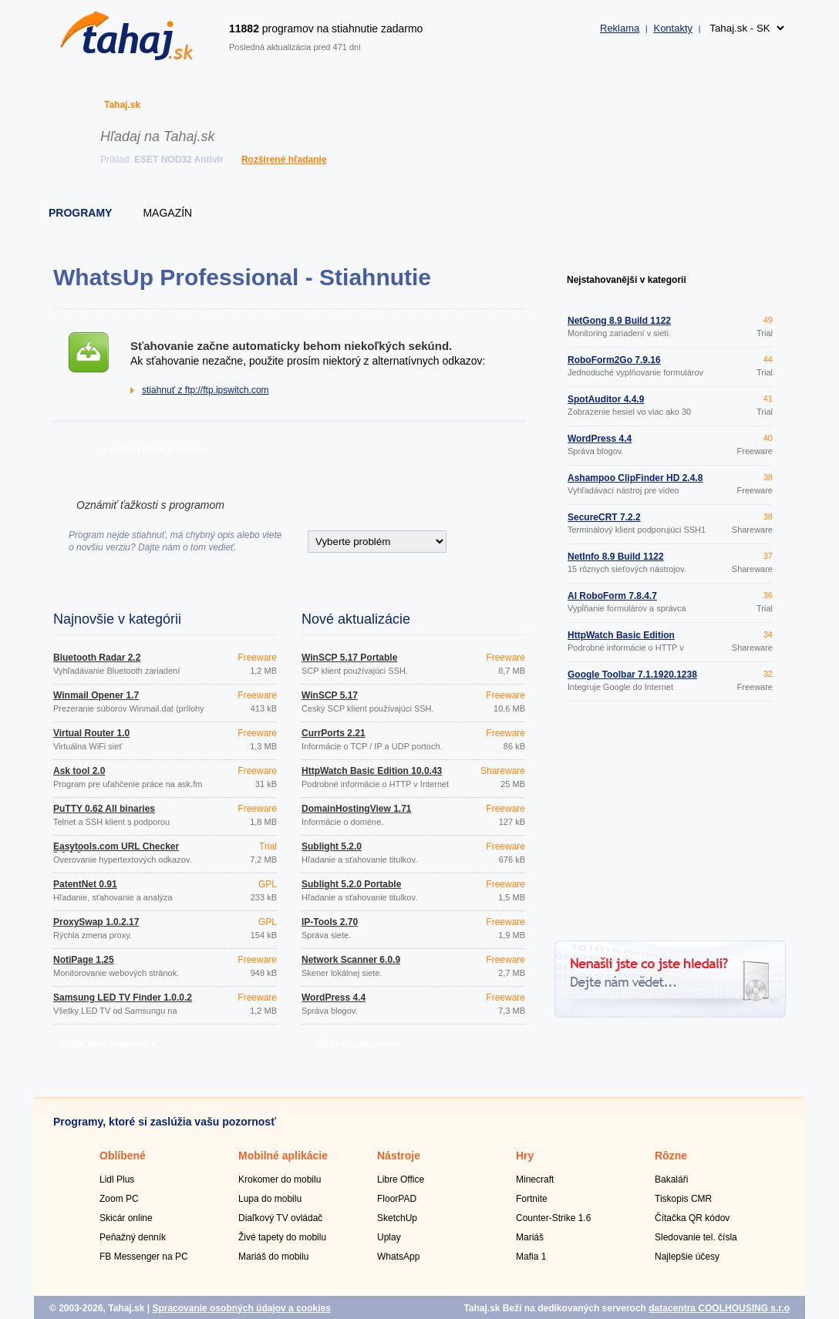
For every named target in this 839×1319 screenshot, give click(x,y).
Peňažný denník (132, 1237)
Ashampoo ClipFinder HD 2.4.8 (635, 478)
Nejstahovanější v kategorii (626, 279)
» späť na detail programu (154, 448)
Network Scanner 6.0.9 (351, 959)
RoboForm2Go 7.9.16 (614, 360)
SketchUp (397, 1218)
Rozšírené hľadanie (284, 159)
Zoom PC (119, 1198)
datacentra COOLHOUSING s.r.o (719, 1308)
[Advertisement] (670, 823)
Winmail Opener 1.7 (96, 695)
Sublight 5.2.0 (332, 846)
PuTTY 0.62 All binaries (104, 808)
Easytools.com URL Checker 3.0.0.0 (116, 851)
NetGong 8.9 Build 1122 (619, 320)
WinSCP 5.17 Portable (349, 657)
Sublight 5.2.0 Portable (351, 884)
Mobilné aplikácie (283, 1155)
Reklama (619, 28)
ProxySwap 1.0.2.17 (96, 922)
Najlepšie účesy (687, 1256)
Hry (525, 1155)
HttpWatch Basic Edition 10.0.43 (372, 770)
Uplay (389, 1237)
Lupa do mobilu (270, 1198)
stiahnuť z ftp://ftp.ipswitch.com (205, 390)
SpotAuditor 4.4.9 (606, 399)
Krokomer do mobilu (279, 1179)
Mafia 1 (531, 1256)
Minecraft (535, 1179)
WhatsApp (398, 1256)
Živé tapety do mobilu (282, 1237)
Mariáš (530, 1237)
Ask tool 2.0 (79, 770)
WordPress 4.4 (334, 997)
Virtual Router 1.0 (91, 733)
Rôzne (671, 1155)
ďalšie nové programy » (108, 1043)
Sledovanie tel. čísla (696, 1237)
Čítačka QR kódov (692, 1218)
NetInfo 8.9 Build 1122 (616, 556)
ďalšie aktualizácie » (356, 1043)
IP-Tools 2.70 (330, 922)
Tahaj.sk (122, 104)
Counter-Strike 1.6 (553, 1218)
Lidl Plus (116, 1179)
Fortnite (532, 1198)
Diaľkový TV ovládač (280, 1218)
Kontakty (672, 28)
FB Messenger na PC (143, 1256)
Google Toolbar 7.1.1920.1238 (632, 674)
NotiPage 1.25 (83, 959)
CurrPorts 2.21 (334, 733)
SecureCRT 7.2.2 (604, 517)
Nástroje (398, 1155)
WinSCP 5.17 (330, 695)
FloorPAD (396, 1198)
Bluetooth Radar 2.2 (96, 657)
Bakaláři (671, 1179)
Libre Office (400, 1179)
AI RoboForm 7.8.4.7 (612, 596)
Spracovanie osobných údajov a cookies (241, 1308)
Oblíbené (122, 1155)
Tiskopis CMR (683, 1198)
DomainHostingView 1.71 (356, 808)
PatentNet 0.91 (85, 884)
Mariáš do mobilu (273, 1256)
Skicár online (126, 1218)
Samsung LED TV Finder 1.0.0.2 (122, 997)
